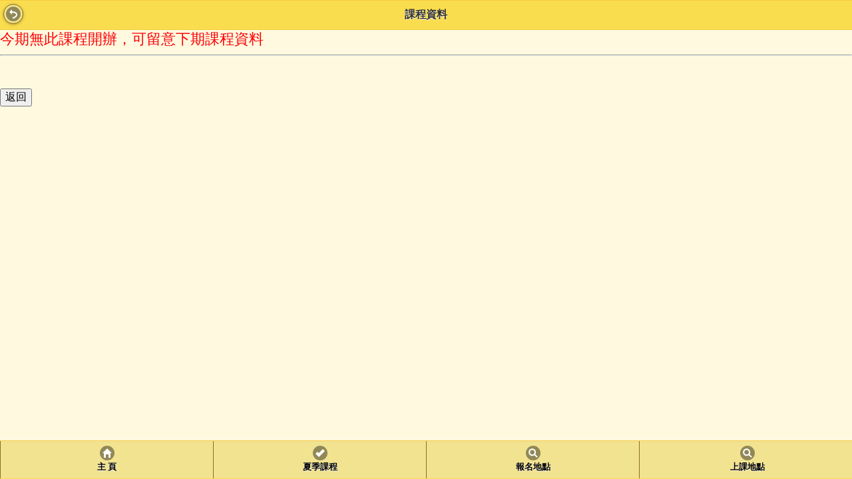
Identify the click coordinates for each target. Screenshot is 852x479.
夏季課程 (320, 467)
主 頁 (106, 467)
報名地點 (533, 467)
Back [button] (13, 14)
